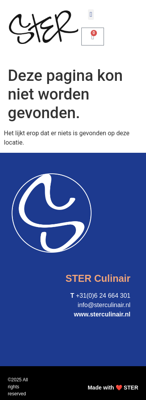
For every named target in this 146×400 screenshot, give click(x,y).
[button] (91, 14)
